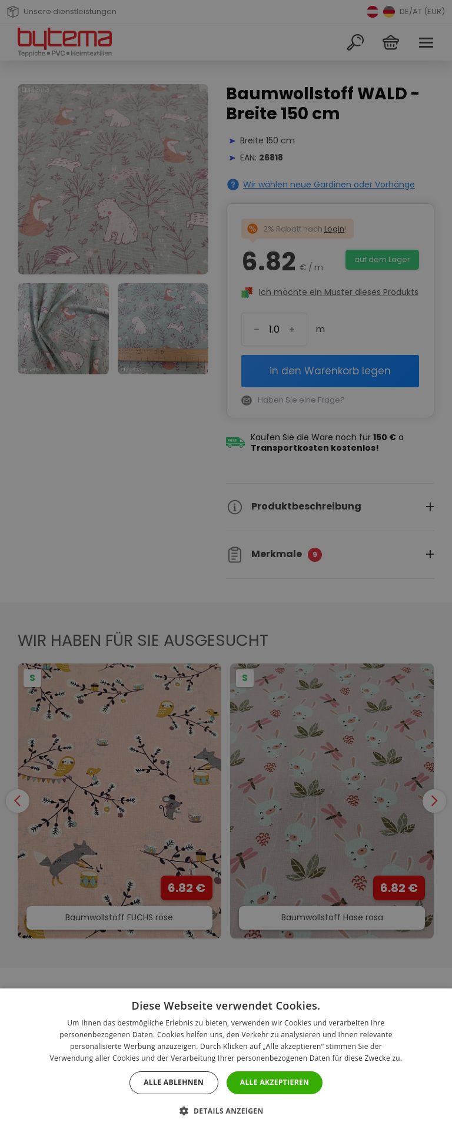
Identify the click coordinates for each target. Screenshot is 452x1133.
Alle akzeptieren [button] (275, 1082)
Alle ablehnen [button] (174, 1082)
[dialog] (226, 566)
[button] (225, 1111)
